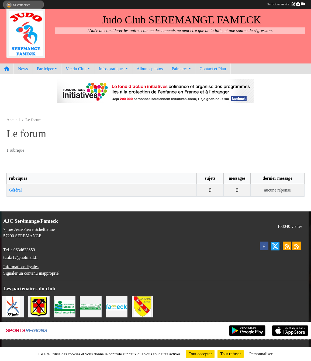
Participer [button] (45, 68)
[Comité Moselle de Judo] (90, 306)
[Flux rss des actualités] (287, 246)
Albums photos (150, 68)
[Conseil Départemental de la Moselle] (64, 306)
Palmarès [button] (180, 68)
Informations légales (21, 266)
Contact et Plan (213, 68)
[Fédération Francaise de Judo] (13, 306)
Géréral (15, 190)
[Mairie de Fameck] (116, 306)
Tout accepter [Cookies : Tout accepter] (200, 354)
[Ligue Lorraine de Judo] (142, 306)
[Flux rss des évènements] (296, 246)
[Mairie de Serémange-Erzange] (39, 306)
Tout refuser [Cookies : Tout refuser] (230, 354)
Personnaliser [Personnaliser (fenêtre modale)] (260, 354)
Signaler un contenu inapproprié (31, 273)
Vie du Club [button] (76, 68)
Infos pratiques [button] (112, 68)
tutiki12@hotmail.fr (20, 257)
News (23, 68)
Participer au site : (286, 4)
